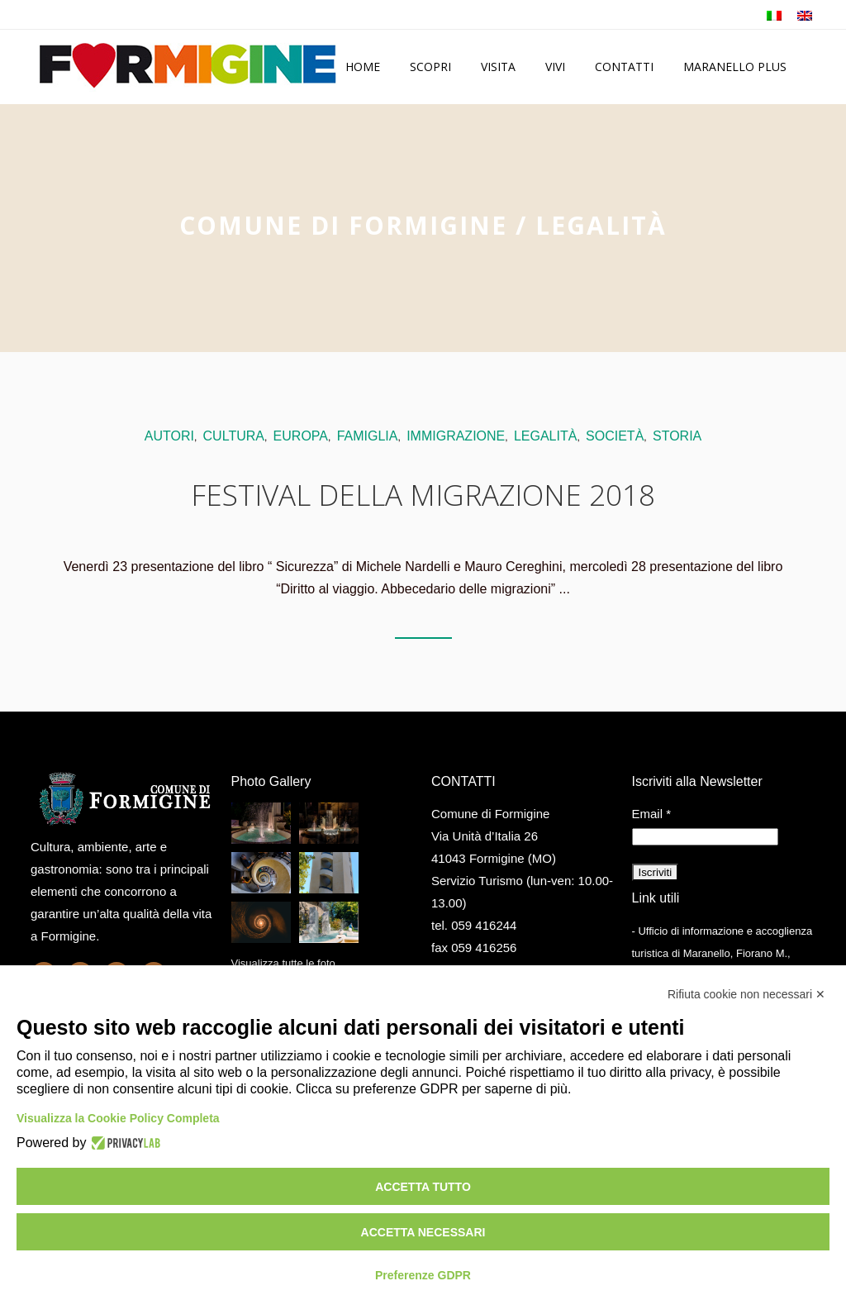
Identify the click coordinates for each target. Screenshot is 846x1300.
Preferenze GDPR (423, 1275)
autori (169, 436)
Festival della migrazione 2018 (423, 494)
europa (300, 436)
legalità (545, 436)
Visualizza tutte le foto (283, 963)
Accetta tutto (423, 1186)
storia (677, 436)
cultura (233, 436)
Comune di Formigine (343, 225)
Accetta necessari (423, 1232)
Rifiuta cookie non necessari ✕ (746, 994)
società (615, 436)
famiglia (367, 436)
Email (652, 814)
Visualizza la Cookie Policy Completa (118, 1118)
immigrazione (455, 436)
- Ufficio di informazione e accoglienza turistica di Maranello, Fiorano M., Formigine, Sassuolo (722, 953)
